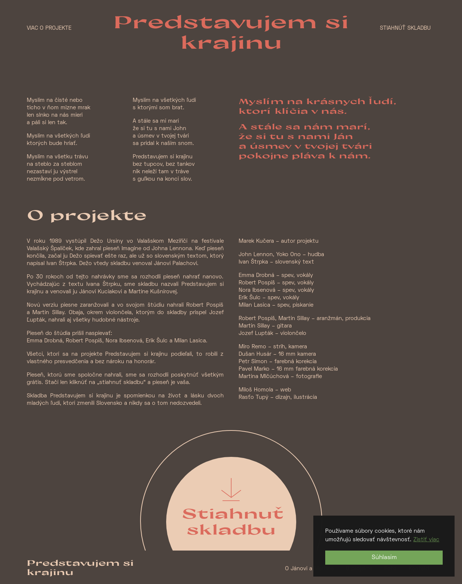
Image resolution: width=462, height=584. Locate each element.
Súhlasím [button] (384, 557)
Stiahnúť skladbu (405, 28)
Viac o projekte (49, 28)
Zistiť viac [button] (426, 539)
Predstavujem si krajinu (231, 31)
